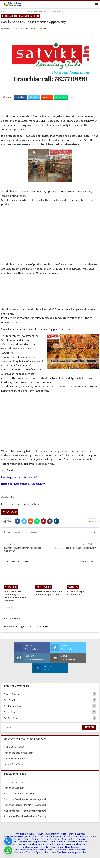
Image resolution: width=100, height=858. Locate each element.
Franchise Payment (14, 771)
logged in (23, 626)
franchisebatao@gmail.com (24, 504)
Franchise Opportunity (47, 823)
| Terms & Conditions (64, 853)
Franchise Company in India (34, 836)
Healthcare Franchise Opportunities (31, 842)
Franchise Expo (21, 828)
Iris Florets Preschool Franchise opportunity (75, 548)
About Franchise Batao (16, 748)
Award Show (73, 587)
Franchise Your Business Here (20, 783)
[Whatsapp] (8, 850)
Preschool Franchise (77, 831)
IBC (51, 853)
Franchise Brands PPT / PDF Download (25, 794)
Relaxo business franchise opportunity (23, 483)
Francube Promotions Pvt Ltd (78, 849)
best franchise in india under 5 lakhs (33, 839)
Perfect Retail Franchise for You (73, 834)
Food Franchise (9, 16)
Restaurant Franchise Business (70, 839)
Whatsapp (10, 511)
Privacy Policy (30, 853)
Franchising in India (24, 823)
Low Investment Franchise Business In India (33, 834)
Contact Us (43, 853)
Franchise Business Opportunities (21, 826)
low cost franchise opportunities (69, 842)
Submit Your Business (15, 753)
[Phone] (8, 841)
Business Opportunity (13, 684)
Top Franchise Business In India (55, 826)
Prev (7, 608)
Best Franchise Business (14, 696)
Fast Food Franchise (44, 587)
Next (15, 608)
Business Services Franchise (45, 828)
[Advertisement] (50, 107)
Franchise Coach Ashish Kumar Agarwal (25, 789)
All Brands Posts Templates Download (25, 800)
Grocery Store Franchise (74, 828)
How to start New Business (65, 836)
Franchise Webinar (14, 777)
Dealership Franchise (29, 16)
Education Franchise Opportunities (30, 831)
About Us (18, 853)
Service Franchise (11, 702)
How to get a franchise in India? (19, 477)
